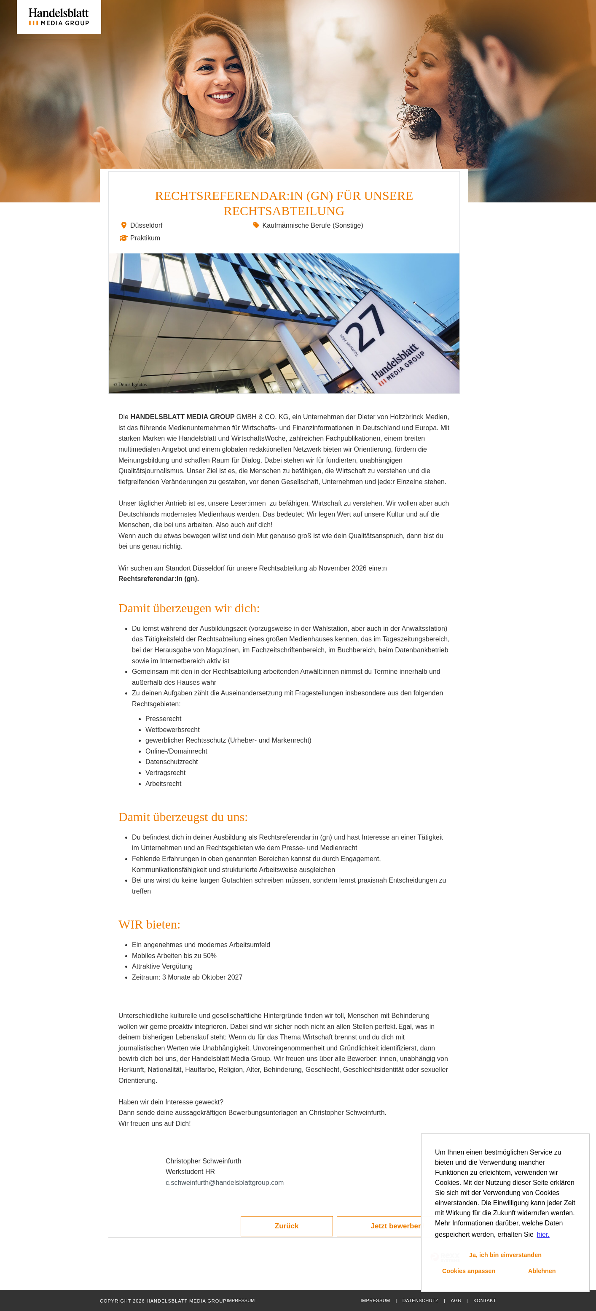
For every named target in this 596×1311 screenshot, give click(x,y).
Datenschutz (420, 1300)
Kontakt (484, 1300)
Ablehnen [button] (542, 1271)
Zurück (287, 1226)
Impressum (375, 1300)
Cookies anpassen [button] (468, 1271)
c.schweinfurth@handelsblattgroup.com (225, 1182)
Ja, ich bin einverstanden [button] (505, 1255)
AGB (456, 1300)
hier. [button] (543, 1234)
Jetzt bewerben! (398, 1226)
